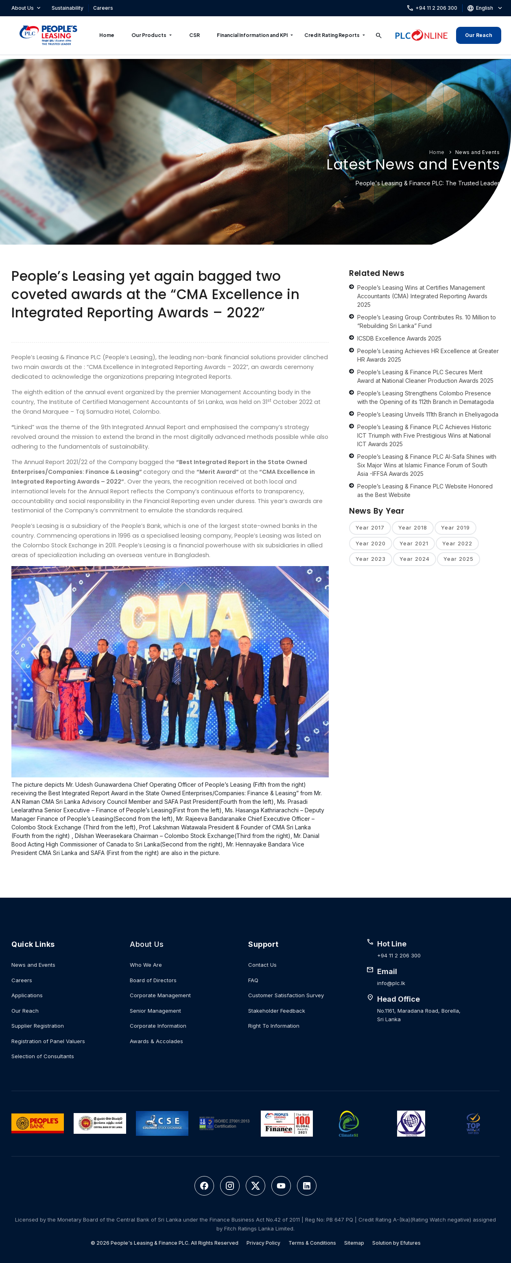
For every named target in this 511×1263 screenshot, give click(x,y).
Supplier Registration (37, 1025)
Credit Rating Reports (332, 35)
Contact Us (262, 964)
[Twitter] (255, 1186)
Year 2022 (457, 543)
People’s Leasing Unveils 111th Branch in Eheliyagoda (427, 414)
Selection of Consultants (42, 1056)
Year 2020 (371, 543)
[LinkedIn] (307, 1186)
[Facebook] (204, 1186)
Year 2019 (455, 527)
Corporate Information (158, 1025)
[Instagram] (230, 1186)
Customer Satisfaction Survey (286, 995)
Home (106, 35)
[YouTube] (281, 1186)
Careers (103, 8)
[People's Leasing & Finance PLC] (48, 35)
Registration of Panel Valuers (48, 1041)
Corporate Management (160, 995)
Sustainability (67, 8)
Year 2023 (371, 559)
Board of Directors (153, 980)
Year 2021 (414, 543)
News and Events (477, 152)
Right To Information (273, 1025)
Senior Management (155, 1010)
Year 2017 (370, 527)
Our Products (148, 35)
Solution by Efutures (396, 1243)
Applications (27, 995)
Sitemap (354, 1243)
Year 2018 (412, 527)
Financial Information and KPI (252, 35)
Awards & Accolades (156, 1041)
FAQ (253, 980)
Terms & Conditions (312, 1243)
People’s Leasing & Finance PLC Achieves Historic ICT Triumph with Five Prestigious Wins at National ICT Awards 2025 (424, 435)
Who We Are (146, 964)
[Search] (378, 35)
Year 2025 (458, 559)
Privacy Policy (263, 1243)
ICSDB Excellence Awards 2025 (399, 338)
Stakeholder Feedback (276, 1010)
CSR (194, 35)
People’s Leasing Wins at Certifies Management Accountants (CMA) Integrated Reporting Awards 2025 (422, 296)
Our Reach (478, 35)
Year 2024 (415, 559)
